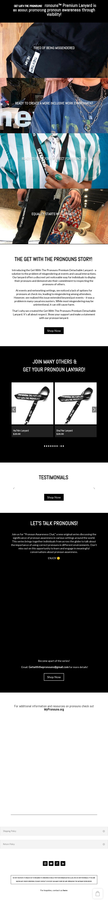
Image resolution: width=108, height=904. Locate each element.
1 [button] (44, 446)
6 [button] (55, 446)
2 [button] (46, 446)
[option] (32, 411)
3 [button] (48, 446)
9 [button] (61, 446)
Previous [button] (14, 410)
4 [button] (51, 446)
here (65, 890)
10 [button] (63, 446)
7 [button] (57, 446)
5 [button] (53, 446)
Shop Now (54, 330)
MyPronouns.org (54, 709)
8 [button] (59, 446)
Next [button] (94, 410)
